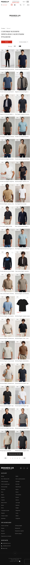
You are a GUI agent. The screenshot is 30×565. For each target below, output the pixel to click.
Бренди (2, 476)
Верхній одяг (18, 486)
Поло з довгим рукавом (20, 478)
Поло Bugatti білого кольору (20, 203)
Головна (3, 28)
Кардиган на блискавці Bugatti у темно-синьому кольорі (22, 91)
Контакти (3, 533)
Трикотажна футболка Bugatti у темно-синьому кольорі (7, 248)
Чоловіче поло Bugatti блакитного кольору (22, 136)
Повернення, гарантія (19, 530)
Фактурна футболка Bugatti (5, 450)
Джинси (2, 497)
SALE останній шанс (5, 484)
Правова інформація (15, 559)
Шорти (2, 494)
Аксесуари (18, 502)
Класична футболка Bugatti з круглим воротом (7, 405)
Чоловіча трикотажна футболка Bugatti (7, 91)
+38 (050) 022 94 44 (6, 545)
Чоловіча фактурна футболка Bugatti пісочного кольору (22, 159)
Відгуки (2, 530)
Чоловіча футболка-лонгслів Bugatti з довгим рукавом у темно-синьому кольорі (7, 271)
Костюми (17, 484)
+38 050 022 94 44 (15, 1)
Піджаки (3, 513)
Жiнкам (15, 5)
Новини (2, 528)
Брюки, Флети (4, 502)
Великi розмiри (4, 486)
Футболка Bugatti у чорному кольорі (22, 316)
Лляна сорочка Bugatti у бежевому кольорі (7, 293)
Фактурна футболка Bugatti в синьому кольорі (22, 450)
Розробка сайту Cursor (15, 561)
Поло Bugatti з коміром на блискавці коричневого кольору (7, 136)
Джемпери (3, 518)
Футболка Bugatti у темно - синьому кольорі (22, 338)
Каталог (5, 5)
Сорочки (3, 499)
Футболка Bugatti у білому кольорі (7, 360)
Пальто (17, 492)
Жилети (17, 499)
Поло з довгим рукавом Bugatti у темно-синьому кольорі (22, 226)
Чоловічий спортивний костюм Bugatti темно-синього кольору (7, 69)
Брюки (2, 505)
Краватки (17, 505)
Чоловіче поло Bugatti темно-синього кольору (7, 428)
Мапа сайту (5, 548)
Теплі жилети (18, 494)
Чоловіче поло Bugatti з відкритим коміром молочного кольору (7, 181)
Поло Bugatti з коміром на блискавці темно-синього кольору (22, 114)
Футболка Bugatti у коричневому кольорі (22, 360)
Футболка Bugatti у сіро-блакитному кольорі (7, 316)
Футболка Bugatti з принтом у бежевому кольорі (7, 203)
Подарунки (18, 518)
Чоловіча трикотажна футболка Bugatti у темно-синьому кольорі (22, 69)
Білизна (17, 497)
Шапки (17, 515)
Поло (2, 492)
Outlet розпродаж (4, 481)
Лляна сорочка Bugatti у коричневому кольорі (22, 271)
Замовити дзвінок (15, 2)
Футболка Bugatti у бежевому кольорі (7, 338)
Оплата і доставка (4, 525)
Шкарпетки (18, 510)
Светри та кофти (4, 515)
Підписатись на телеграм (6, 536)
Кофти (17, 476)
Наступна (24, 458)
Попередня (6, 458)
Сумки (17, 513)
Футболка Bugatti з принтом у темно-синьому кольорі (22, 181)
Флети (2, 507)
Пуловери (17, 481)
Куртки (17, 489)
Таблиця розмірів (18, 525)
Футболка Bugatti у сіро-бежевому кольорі (22, 293)
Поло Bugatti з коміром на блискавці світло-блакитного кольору (22, 248)
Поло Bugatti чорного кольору (6, 226)
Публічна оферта (18, 533)
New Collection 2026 (5, 478)
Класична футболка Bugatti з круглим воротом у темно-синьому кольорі (22, 383)
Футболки (3, 489)
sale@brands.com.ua (7, 543)
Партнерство (17, 528)
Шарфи (17, 507)
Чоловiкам (11, 5)
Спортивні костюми (5, 510)
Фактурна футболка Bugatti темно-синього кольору (22, 428)
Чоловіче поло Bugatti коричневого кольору (7, 159)
